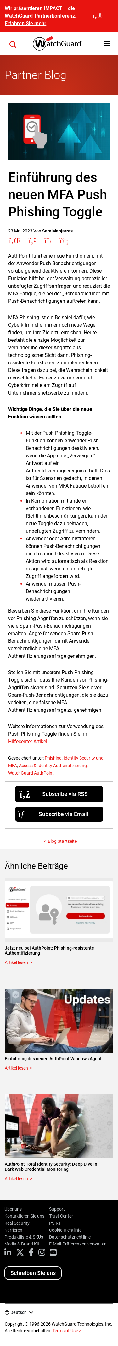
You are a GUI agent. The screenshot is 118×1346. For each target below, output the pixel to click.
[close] (97, 16)
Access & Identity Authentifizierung (53, 765)
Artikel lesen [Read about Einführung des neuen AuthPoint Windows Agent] (16, 1068)
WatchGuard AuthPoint (31, 773)
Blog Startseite (62, 841)
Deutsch (18, 1312)
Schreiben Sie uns (33, 1273)
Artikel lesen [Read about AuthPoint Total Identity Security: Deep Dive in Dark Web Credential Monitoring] (16, 1178)
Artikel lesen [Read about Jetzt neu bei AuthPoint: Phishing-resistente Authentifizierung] (16, 962)
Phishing (53, 757)
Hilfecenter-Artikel (27, 741)
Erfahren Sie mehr (25, 23)
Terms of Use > (67, 1330)
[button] (12, 43)
